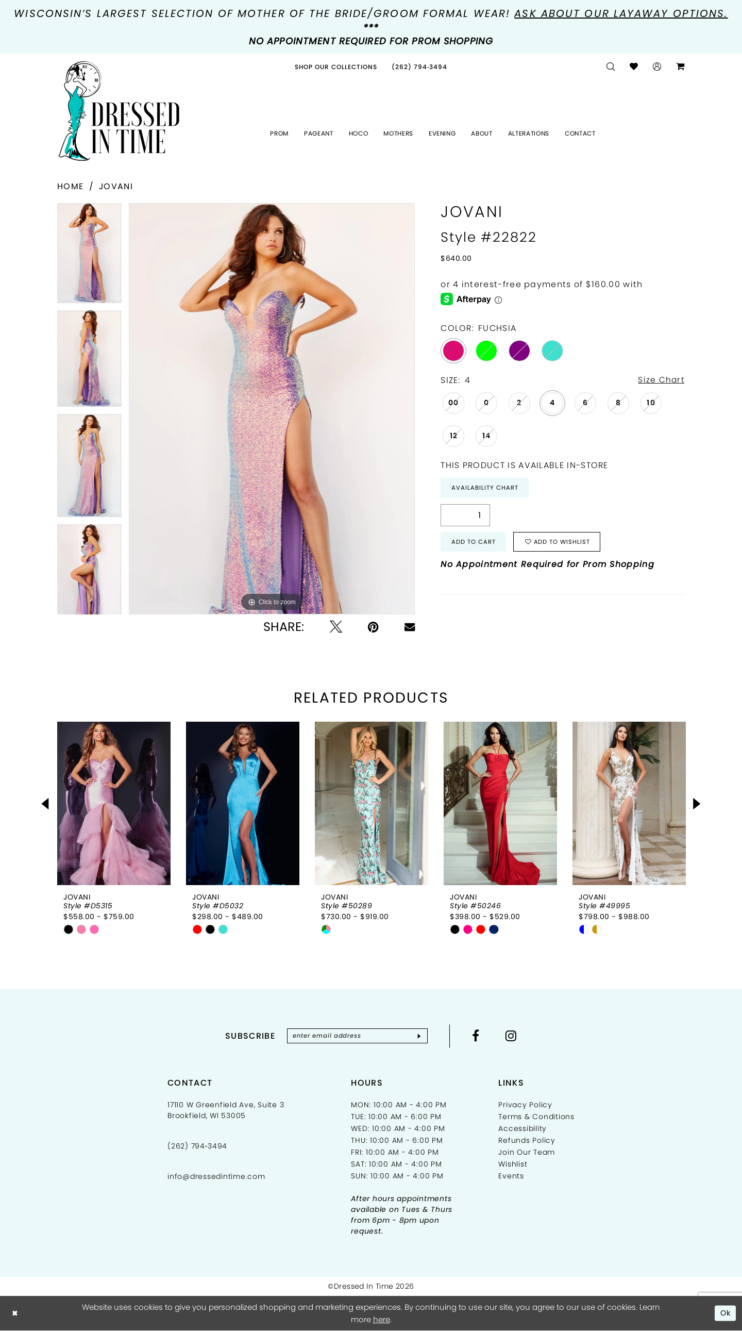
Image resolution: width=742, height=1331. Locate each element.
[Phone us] (419, 66)
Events (511, 1176)
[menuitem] (336, 66)
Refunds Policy (526, 1141)
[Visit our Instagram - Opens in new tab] (514, 1035)
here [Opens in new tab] (381, 1320)
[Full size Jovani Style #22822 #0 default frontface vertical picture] (271, 409)
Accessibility (522, 1129)
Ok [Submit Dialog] (725, 1313)
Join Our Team (526, 1152)
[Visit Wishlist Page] (634, 67)
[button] (657, 67)
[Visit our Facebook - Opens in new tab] (479, 1035)
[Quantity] (465, 516)
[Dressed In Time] (119, 111)
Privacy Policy (525, 1105)
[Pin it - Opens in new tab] (373, 627)
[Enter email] (357, 1036)
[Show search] (610, 67)
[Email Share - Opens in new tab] (409, 627)
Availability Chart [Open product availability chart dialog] (485, 488)
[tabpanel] (89, 256)
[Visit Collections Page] (336, 66)
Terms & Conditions (536, 1117)
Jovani (116, 186)
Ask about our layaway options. (621, 13)
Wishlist (512, 1164)
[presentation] (114, 803)
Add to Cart (474, 543)
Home (70, 186)
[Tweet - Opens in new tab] (336, 627)
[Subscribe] (422, 1036)
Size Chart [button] (660, 380)
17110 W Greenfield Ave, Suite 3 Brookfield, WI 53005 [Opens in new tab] (225, 1110)
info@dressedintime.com (216, 1177)
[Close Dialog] (15, 1314)
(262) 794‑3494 (197, 1146)
